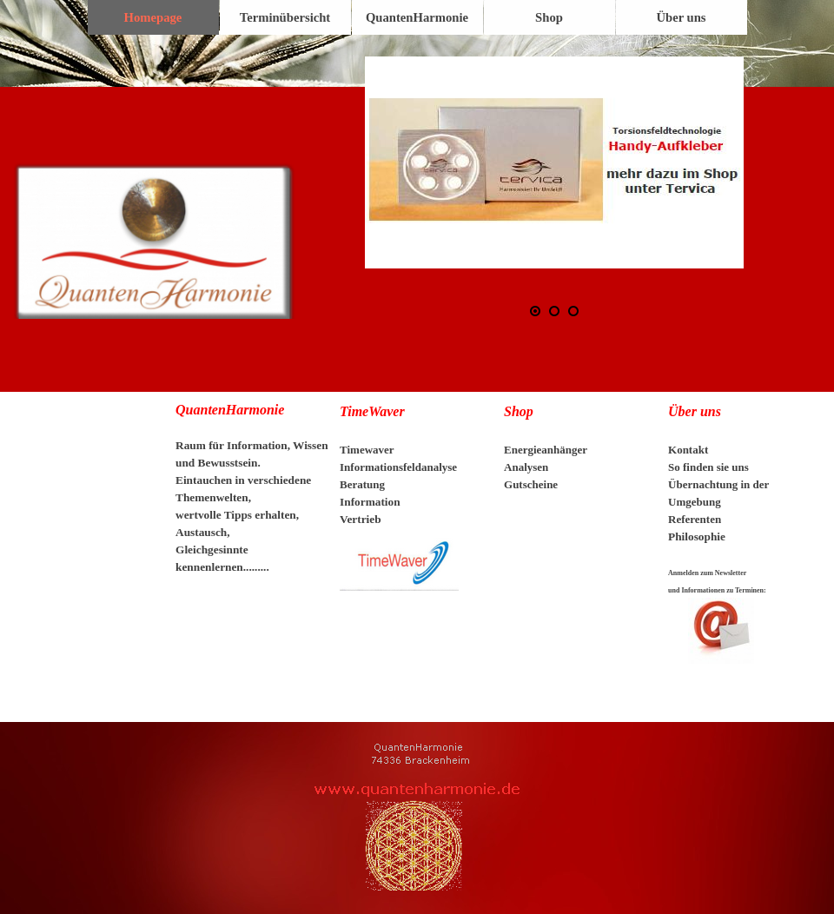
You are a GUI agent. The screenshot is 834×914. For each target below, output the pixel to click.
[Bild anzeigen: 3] (573, 311)
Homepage (153, 17)
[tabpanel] (252, 497)
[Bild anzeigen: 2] (554, 311)
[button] (554, 162)
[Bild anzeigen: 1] (535, 311)
